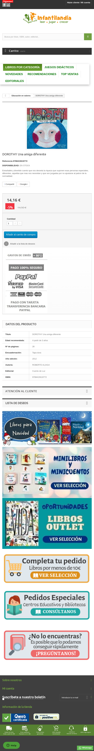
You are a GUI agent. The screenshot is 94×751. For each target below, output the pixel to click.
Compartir (9, 184)
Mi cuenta (8, 688)
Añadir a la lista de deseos (22, 244)
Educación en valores (21, 96)
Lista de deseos (16, 403)
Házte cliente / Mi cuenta (78, 2)
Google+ (23, 184)
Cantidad (11, 219)
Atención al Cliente (21, 391)
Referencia (7, 161)
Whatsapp (85, 747)
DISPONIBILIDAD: (10, 165)
